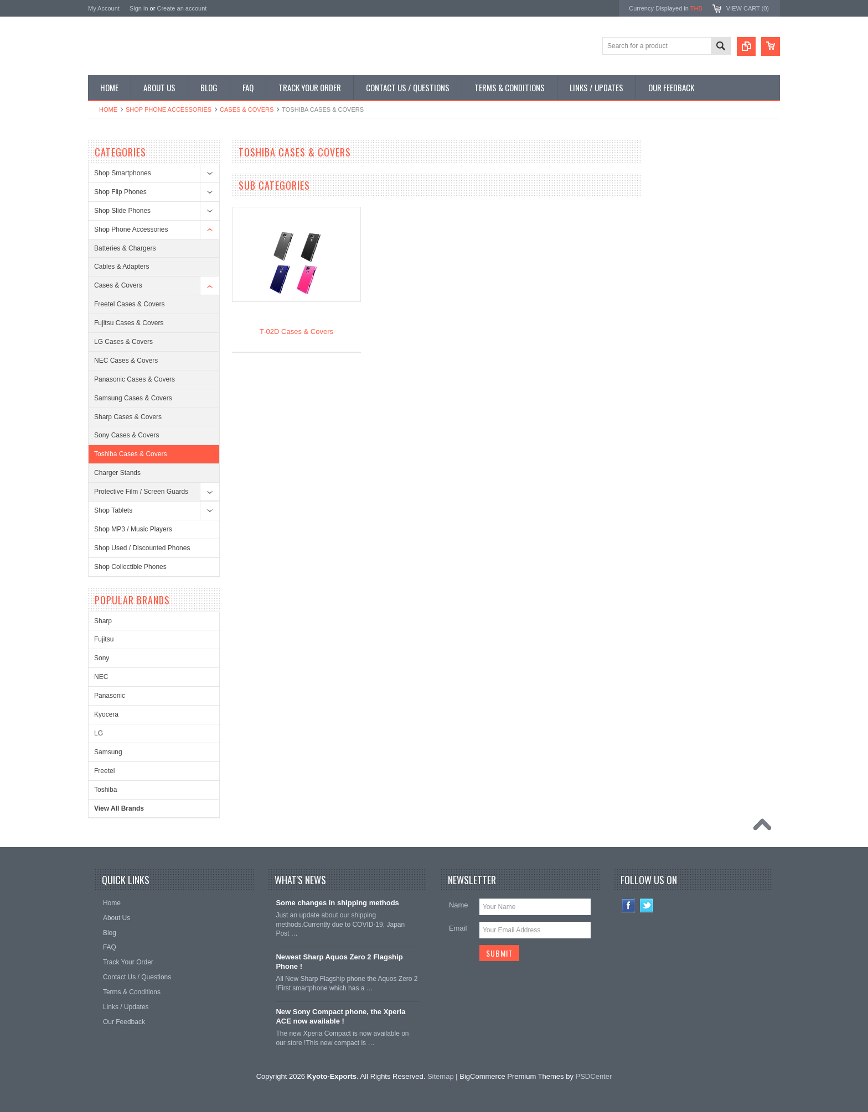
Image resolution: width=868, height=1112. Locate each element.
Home (108, 109)
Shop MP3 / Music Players (133, 529)
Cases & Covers (246, 109)
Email (458, 928)
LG (98, 733)
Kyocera (106, 714)
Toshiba (105, 789)
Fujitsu (103, 639)
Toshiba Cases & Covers (130, 454)
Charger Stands (117, 473)
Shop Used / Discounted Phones (142, 548)
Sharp (103, 621)
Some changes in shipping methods (337, 903)
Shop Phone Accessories (168, 109)
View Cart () (747, 8)
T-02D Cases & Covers (296, 331)
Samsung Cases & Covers (133, 398)
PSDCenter (594, 1076)
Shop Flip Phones (120, 192)
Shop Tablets (113, 510)
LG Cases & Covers (123, 342)
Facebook (629, 905)
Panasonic (109, 695)
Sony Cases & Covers (126, 435)
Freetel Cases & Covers (129, 304)
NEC (101, 677)
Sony (101, 658)
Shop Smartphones (122, 173)
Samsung (108, 752)
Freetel (104, 771)
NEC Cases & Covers (126, 360)
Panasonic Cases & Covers (134, 379)
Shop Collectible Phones (130, 567)
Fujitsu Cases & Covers (128, 323)
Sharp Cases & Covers (128, 417)
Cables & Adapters (121, 266)
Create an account (181, 8)
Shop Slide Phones (122, 211)
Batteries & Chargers (125, 248)
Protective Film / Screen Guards (141, 491)
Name (458, 905)
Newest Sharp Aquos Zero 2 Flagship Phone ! (339, 961)
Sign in (139, 8)
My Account (104, 8)
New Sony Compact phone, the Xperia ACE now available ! (340, 1016)
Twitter (647, 905)
